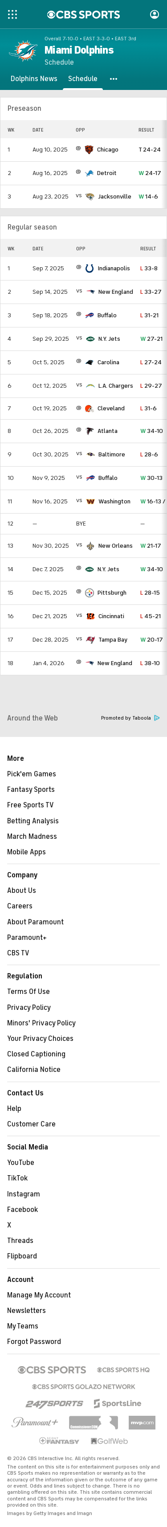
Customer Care (31, 1124)
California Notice (34, 1069)
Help (14, 1108)
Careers (20, 906)
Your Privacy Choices (40, 1038)
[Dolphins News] (34, 79)
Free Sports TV (30, 805)
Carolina (108, 362)
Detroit (107, 173)
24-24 (149, 149)
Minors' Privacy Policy (41, 1023)
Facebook (22, 1209)
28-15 (150, 592)
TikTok (17, 1178)
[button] (114, 79)
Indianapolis (114, 268)
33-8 (149, 268)
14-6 (148, 196)
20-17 (151, 639)
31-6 (148, 408)
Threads (20, 1240)
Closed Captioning (36, 1054)
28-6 (149, 454)
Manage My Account (39, 1295)
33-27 (151, 292)
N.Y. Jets (109, 339)
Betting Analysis (33, 821)
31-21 (149, 315)
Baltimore (111, 454)
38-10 (150, 663)
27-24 (151, 362)
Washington (114, 501)
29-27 (151, 386)
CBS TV (18, 953)
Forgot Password (34, 1341)
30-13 (151, 478)
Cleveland (111, 408)
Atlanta (108, 431)
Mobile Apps (26, 852)
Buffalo (107, 315)
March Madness (32, 836)
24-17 (149, 173)
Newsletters (26, 1310)
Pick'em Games (31, 774)
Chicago (107, 149)
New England (115, 292)
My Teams (22, 1326)
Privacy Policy (29, 1007)
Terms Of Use (28, 991)
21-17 (150, 545)
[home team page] (89, 149)
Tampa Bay (112, 639)
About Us (21, 890)
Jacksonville (114, 196)
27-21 (151, 339)
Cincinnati (111, 616)
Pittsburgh (112, 592)
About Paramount (35, 922)
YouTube (20, 1162)
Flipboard (22, 1256)
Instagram (23, 1194)
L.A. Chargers (115, 386)
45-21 (150, 616)
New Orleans (115, 545)
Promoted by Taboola (130, 718)
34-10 (151, 431)
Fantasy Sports (31, 789)
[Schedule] (83, 79)
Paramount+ (27, 937)
